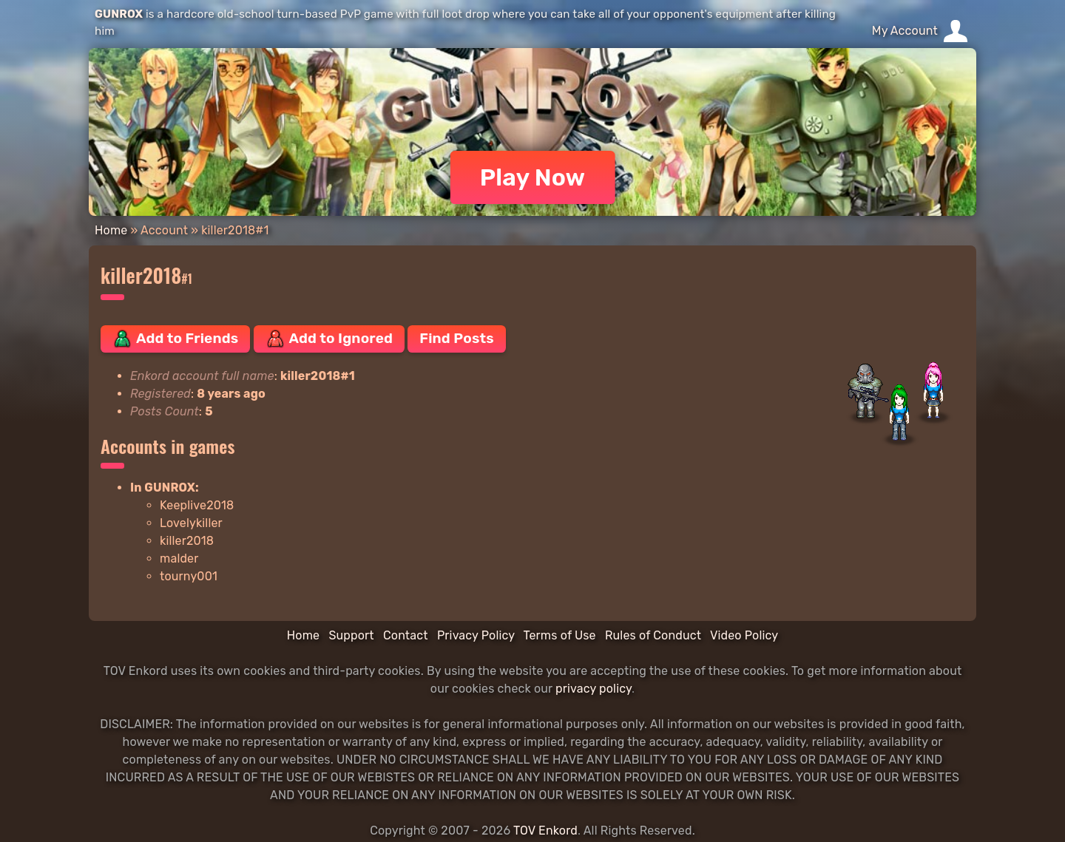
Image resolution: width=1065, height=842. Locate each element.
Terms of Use (560, 635)
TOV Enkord (545, 831)
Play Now (533, 177)
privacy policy (593, 689)
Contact (405, 635)
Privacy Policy (476, 635)
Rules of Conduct (653, 635)
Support (350, 635)
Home (111, 230)
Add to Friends (175, 338)
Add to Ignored (329, 338)
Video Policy (744, 635)
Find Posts (456, 338)
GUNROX (119, 14)
